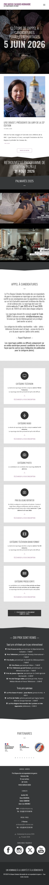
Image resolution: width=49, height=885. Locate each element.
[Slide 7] (29, 757)
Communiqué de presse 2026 (25, 834)
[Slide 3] (20, 757)
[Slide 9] (33, 757)
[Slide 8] (31, 757)
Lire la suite (7, 143)
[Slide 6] (27, 757)
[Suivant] (46, 212)
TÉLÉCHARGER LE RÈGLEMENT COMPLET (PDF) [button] (24, 613)
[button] (44, 5)
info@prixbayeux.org (26, 808)
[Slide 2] (18, 757)
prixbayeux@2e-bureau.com (24, 824)
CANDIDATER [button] (24, 55)
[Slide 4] (22, 757)
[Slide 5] (24, 757)
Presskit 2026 (25, 837)
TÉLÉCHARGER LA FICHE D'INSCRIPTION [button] (24, 399)
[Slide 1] (15, 757)
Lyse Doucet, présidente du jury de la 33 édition (24, 124)
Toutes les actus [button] (24, 150)
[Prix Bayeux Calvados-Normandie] (18, 5)
